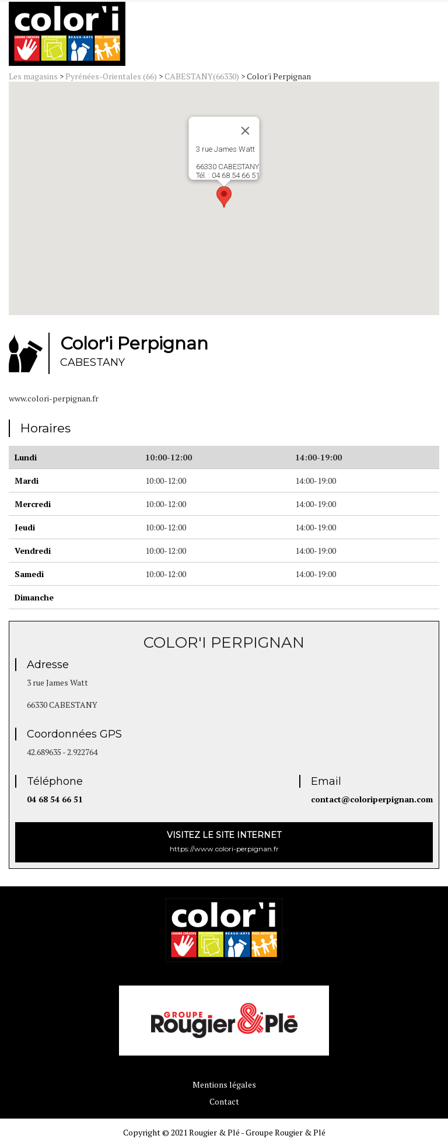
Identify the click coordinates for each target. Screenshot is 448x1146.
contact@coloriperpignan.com (372, 799)
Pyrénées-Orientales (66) (111, 76)
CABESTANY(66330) (201, 76)
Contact (224, 1101)
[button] (224, 197)
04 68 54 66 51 (55, 799)
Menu (405, 36)
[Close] (246, 131)
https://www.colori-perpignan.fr (224, 841)
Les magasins (33, 76)
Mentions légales (224, 1084)
